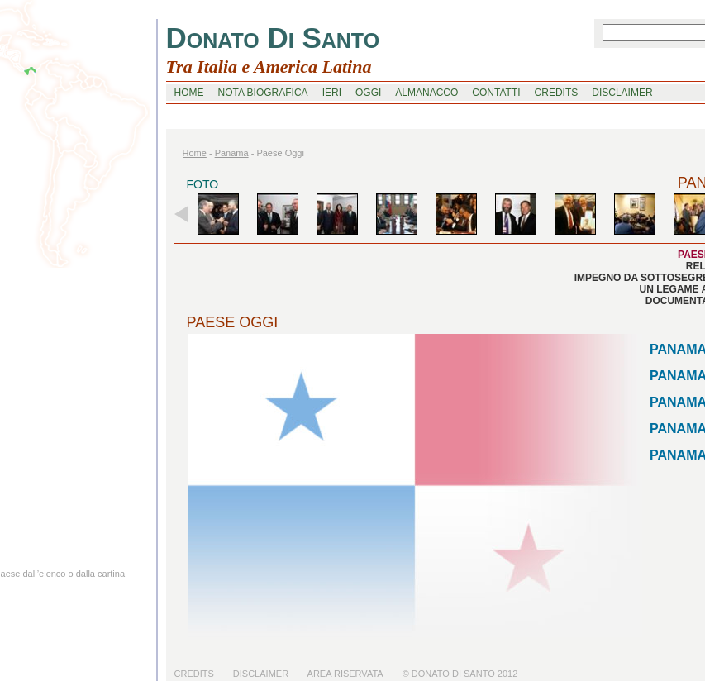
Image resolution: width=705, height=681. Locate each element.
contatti (496, 92)
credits (557, 92)
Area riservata (345, 674)
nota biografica (263, 92)
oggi (368, 92)
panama (232, 153)
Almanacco (426, 92)
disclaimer (622, 92)
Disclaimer (260, 674)
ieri (331, 92)
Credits (194, 674)
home (189, 92)
